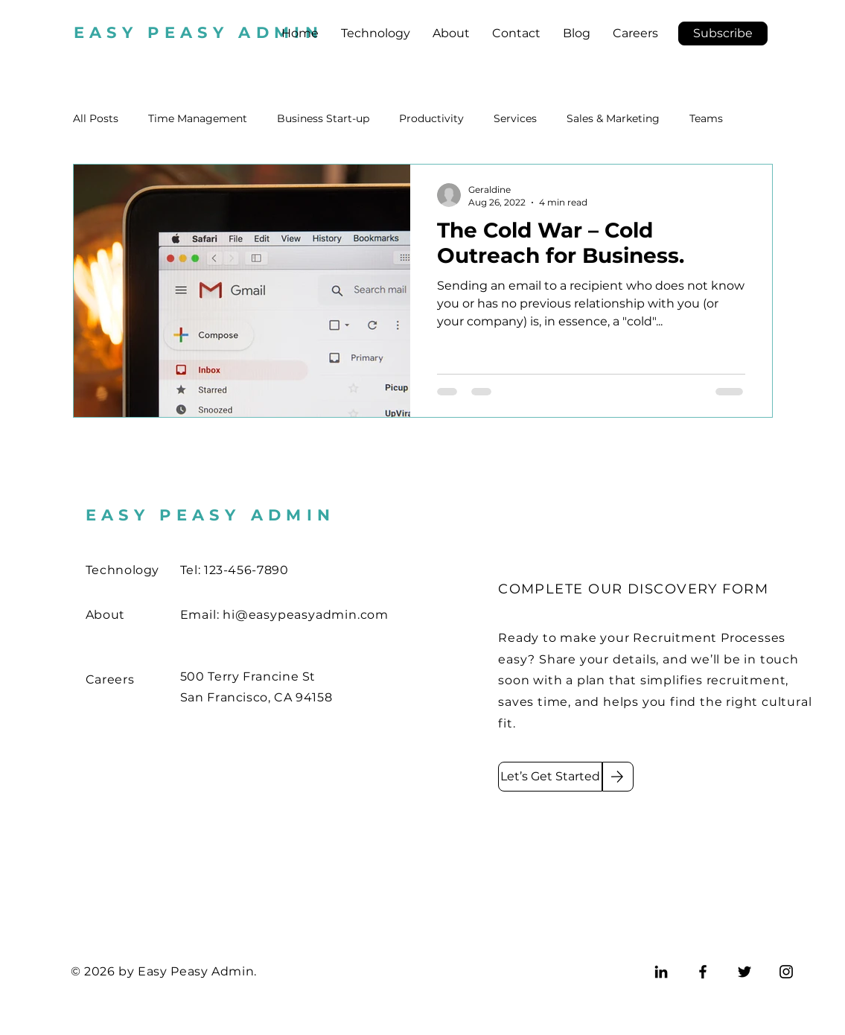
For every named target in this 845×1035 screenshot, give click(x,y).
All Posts (95, 118)
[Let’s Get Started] (550, 777)
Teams (706, 118)
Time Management (197, 118)
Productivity (431, 118)
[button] (723, 33)
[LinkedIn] (661, 972)
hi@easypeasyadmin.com (306, 615)
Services (515, 118)
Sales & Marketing (613, 118)
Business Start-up (323, 118)
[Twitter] (744, 972)
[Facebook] (703, 972)
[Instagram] (786, 972)
